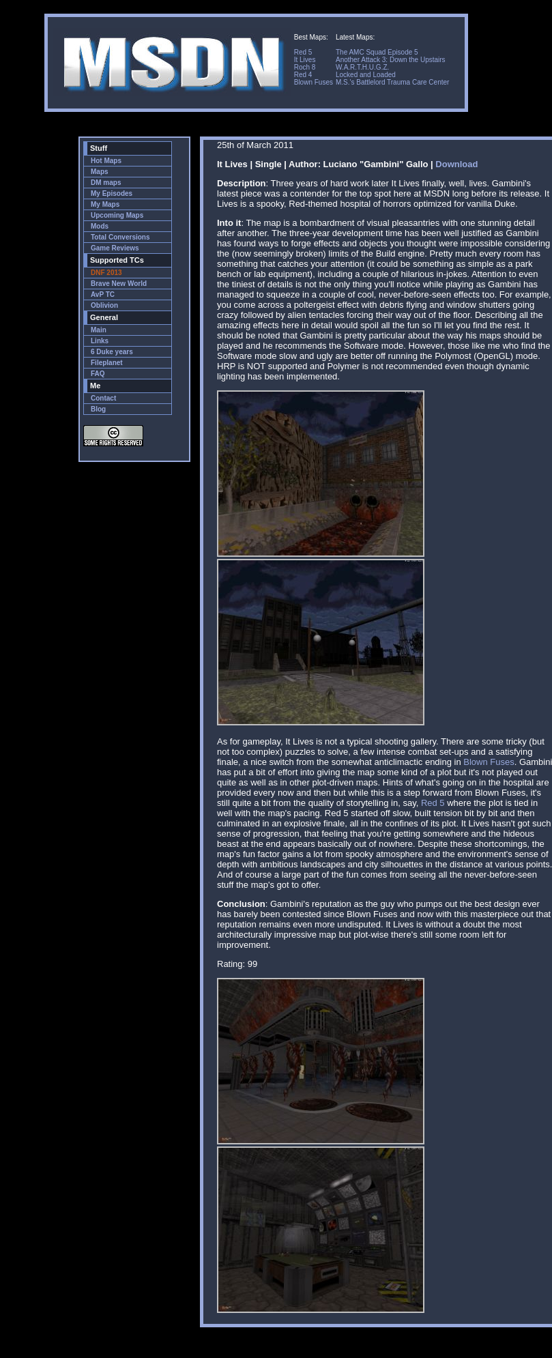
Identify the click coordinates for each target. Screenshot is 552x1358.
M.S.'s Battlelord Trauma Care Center (392, 82)
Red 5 (303, 52)
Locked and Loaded (366, 74)
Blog (98, 409)
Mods (99, 226)
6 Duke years (112, 352)
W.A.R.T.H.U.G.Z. (362, 67)
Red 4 (303, 74)
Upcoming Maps (117, 215)
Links (99, 341)
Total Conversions (120, 237)
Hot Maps (106, 160)
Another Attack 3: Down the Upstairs (391, 59)
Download (456, 164)
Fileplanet (107, 362)
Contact (103, 398)
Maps (99, 171)
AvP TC (103, 294)
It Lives (305, 59)
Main (98, 330)
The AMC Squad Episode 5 (377, 52)
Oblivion (104, 305)
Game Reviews (115, 248)
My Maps (105, 204)
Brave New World (119, 283)
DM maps (106, 182)
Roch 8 (305, 67)
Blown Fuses (313, 82)
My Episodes (111, 193)
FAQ (98, 373)
